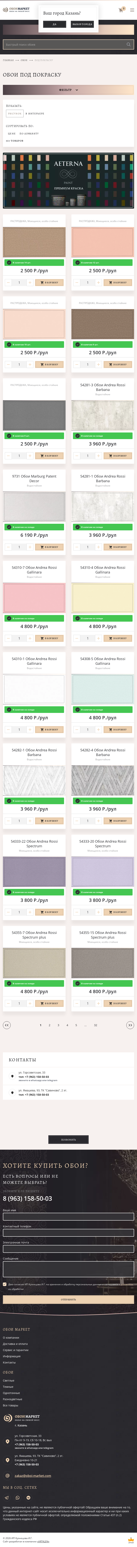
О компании (11, 1337)
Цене (12, 133)
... (85, 1025)
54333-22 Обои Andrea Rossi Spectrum (34, 843)
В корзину (51, 282)
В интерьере (35, 113)
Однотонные (11, 1393)
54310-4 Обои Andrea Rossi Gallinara (102, 569)
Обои (24, 60)
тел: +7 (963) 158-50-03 (34, 1077)
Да (54, 24)
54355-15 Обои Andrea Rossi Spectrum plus (102, 935)
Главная (8, 60)
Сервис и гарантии (15, 1350)
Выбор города (82, 24)
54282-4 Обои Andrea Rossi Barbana (102, 752)
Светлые (8, 1380)
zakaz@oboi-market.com (33, 1476)
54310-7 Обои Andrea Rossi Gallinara (34, 569)
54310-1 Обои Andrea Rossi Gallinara (34, 661)
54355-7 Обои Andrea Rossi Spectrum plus (34, 935)
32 (95, 1025)
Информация (12, 1356)
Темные (8, 1387)
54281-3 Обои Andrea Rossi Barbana (102, 387)
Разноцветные (12, 1399)
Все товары (10, 1405)
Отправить (68, 1299)
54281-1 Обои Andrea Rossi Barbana (102, 478)
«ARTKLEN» (43, 1541)
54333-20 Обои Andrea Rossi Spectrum (102, 843)
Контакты (9, 1362)
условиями (127, 1284)
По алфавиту (29, 133)
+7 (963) (27, 1444)
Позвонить (68, 1139)
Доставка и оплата (15, 1344)
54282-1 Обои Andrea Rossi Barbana (34, 752)
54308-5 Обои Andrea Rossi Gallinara (102, 661)
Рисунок (14, 113)
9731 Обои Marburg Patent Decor (34, 478)
